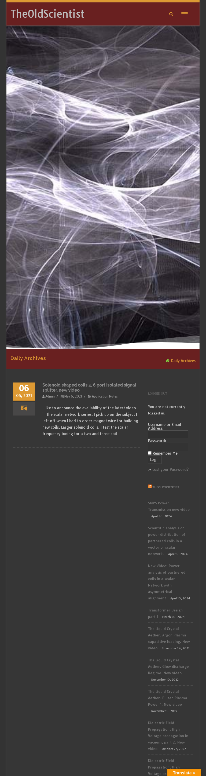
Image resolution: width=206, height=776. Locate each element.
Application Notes (105, 396)
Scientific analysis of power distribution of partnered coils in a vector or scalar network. (166, 541)
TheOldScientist (47, 14)
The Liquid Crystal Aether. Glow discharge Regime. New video (168, 666)
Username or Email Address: (164, 426)
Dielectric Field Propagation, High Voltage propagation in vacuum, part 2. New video (168, 736)
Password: (157, 441)
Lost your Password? (170, 469)
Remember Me (165, 453)
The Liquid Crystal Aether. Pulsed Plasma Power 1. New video (167, 697)
